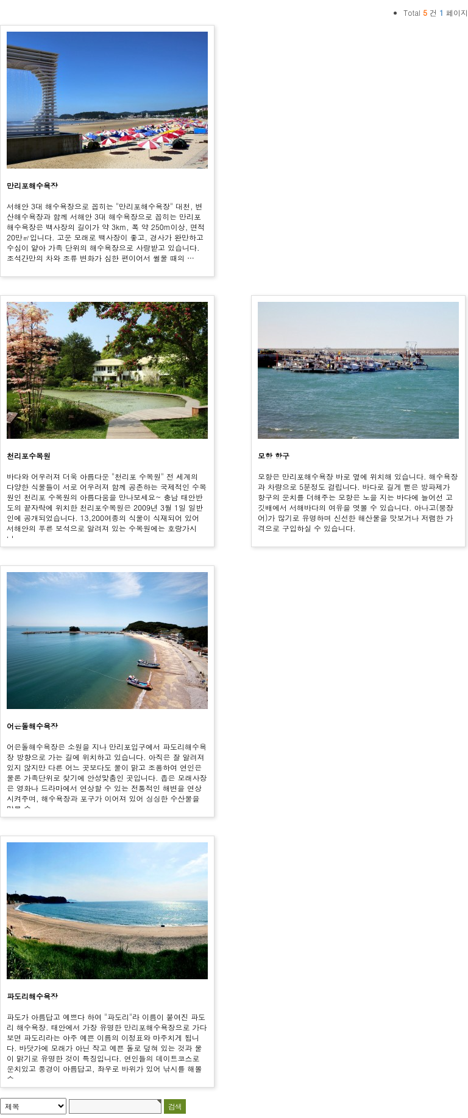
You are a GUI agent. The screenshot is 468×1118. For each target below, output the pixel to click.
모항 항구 (273, 455)
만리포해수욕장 (32, 185)
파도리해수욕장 (32, 996)
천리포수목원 (29, 455)
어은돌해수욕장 (32, 726)
